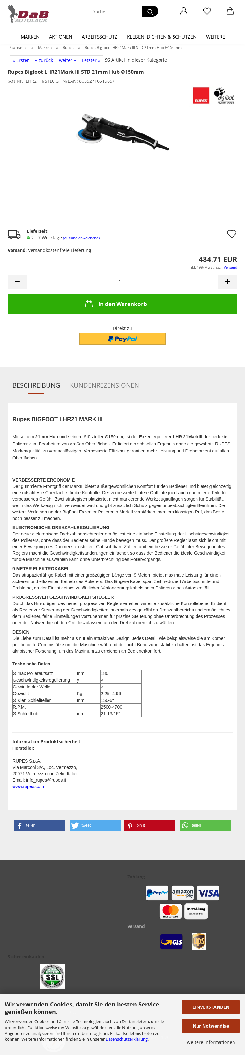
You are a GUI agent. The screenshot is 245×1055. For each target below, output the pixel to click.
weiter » (67, 60)
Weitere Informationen (211, 1042)
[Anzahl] (122, 282)
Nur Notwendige (211, 1026)
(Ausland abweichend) (81, 237)
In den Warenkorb (115, 303)
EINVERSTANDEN (210, 1007)
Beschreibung (36, 385)
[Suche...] (150, 11)
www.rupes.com (28, 786)
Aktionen (60, 37)
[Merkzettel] (207, 11)
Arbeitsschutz (99, 37)
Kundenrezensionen (104, 385)
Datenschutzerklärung (127, 1039)
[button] (183, 11)
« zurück (44, 60)
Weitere (215, 37)
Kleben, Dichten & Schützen (162, 37)
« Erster (21, 60)
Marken (30, 37)
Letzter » (91, 60)
